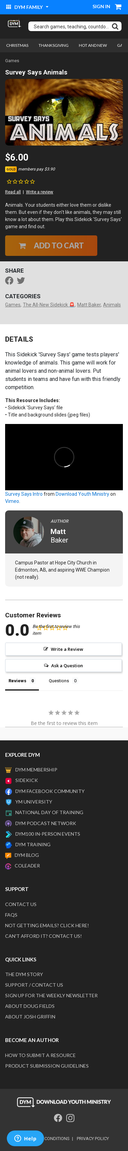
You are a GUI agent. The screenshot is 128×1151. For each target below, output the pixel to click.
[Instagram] (70, 1118)
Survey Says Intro (24, 494)
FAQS (11, 915)
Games (12, 60)
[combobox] (75, 26)
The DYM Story (24, 974)
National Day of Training (49, 812)
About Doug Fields (30, 1006)
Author (59, 521)
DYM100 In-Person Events (47, 834)
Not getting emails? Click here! (47, 925)
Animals (112, 304)
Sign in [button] (101, 6)
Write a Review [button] (67, 649)
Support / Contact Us (34, 985)
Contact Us (21, 904)
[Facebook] (58, 1118)
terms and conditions (44, 1138)
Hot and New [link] (93, 45)
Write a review (39, 191)
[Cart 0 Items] (118, 7)
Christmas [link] (17, 45)
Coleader (27, 865)
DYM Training (33, 844)
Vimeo (12, 501)
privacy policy (93, 1138)
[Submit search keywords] (115, 26)
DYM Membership (36, 769)
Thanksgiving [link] (54, 45)
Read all (13, 191)
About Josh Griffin (30, 1016)
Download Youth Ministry (82, 494)
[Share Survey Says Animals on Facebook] (11, 281)
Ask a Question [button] (67, 665)
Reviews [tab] (17, 680)
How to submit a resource (40, 1055)
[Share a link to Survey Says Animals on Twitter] (22, 281)
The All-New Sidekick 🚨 (49, 304)
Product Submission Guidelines (47, 1066)
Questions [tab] (59, 680)
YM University (33, 802)
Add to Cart (51, 245)
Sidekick (26, 780)
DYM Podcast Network (45, 823)
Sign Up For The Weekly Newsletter (51, 995)
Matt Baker (89, 304)
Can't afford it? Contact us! (43, 936)
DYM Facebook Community (50, 791)
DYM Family (25, 7)
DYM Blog (27, 855)
